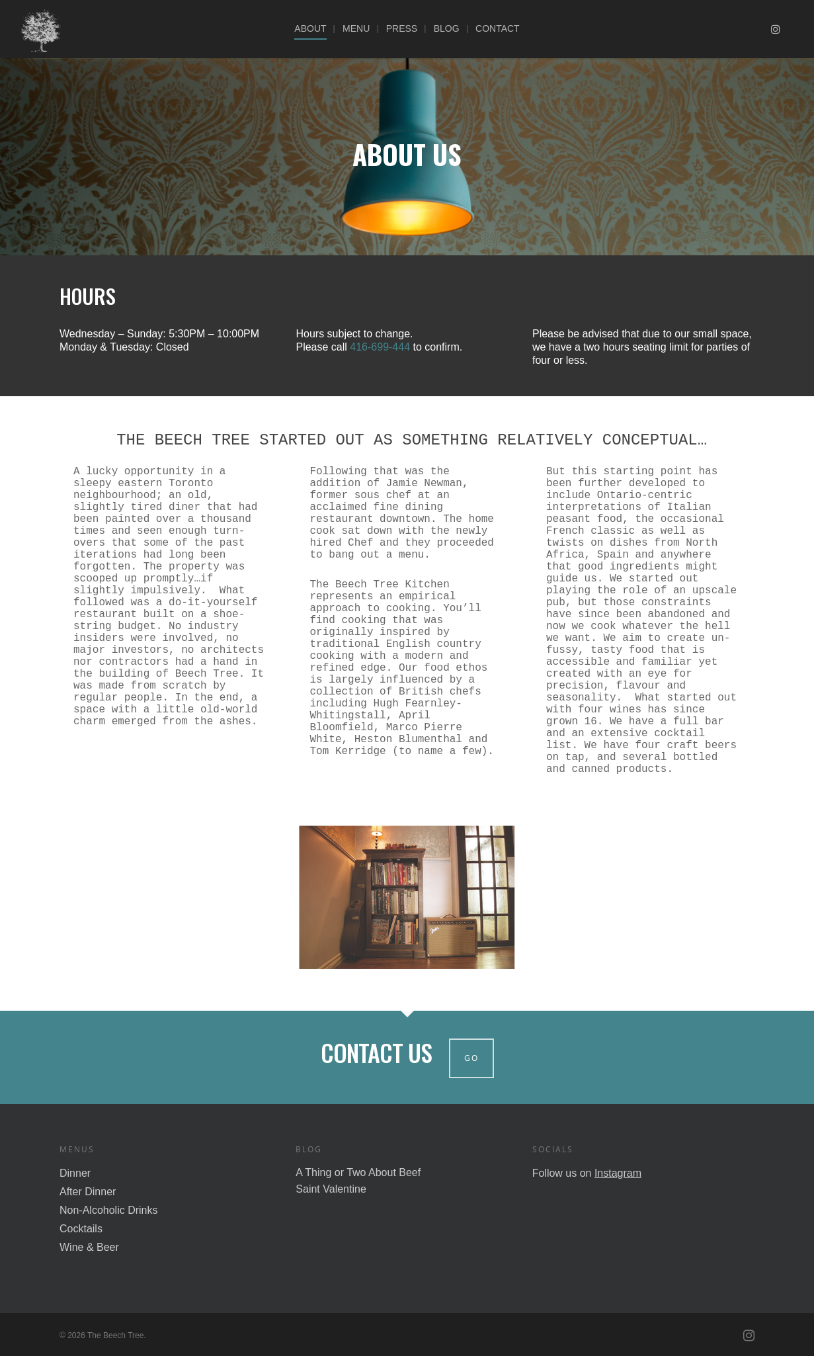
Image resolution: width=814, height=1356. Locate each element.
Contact (497, 28)
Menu (356, 28)
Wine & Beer (89, 1247)
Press (401, 28)
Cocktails (81, 1228)
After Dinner (88, 1191)
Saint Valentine (331, 1189)
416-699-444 (380, 347)
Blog (447, 28)
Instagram (617, 1173)
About (310, 28)
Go (471, 1058)
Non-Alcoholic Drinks (109, 1210)
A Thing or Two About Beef (358, 1172)
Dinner (75, 1173)
